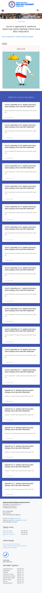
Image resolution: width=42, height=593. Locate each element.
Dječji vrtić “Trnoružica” (9, 534)
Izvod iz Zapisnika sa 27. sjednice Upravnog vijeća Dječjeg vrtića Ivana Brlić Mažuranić (20, 167)
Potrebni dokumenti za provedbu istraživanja (15, 546)
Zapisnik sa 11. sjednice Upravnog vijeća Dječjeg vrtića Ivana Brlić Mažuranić (19, 484)
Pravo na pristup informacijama (11, 544)
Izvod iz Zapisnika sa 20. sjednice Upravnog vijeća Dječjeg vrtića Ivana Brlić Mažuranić (20, 310)
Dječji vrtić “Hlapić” (8, 530)
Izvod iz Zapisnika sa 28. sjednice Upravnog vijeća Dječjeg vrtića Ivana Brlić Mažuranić (20, 146)
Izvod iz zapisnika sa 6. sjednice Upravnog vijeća (16, 36)
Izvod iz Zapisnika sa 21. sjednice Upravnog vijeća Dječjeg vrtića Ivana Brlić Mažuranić (20, 289)
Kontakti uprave (10, 565)
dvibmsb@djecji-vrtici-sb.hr (14, 518)
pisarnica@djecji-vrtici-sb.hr (19, 520)
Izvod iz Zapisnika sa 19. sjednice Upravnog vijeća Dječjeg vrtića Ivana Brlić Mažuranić (20, 330)
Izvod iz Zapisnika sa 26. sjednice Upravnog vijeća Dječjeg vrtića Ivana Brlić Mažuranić (20, 187)
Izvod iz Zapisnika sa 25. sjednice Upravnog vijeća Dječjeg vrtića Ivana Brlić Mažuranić (20, 208)
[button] (3, 10)
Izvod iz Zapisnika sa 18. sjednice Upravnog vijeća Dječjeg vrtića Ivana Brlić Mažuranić (20, 350)
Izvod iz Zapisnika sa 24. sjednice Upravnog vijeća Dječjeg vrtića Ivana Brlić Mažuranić (20, 228)
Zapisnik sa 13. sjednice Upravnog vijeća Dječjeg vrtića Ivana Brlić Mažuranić (19, 447)
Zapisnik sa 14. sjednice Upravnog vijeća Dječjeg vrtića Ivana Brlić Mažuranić (19, 428)
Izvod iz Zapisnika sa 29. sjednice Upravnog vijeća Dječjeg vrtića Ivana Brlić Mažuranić (20, 126)
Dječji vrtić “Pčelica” (8, 532)
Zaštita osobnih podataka (10, 547)
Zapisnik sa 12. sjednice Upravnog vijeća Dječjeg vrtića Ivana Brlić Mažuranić (19, 466)
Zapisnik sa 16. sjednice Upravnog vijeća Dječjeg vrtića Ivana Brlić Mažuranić (19, 391)
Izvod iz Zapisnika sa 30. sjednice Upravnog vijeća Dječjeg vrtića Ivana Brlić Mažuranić (20, 106)
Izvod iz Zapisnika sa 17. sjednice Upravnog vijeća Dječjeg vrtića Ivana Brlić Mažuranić (20, 371)
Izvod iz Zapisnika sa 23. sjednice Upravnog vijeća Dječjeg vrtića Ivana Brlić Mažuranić (20, 248)
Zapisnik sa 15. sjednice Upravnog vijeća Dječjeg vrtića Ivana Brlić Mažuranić (19, 410)
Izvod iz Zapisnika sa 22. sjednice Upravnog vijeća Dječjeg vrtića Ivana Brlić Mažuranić (20, 269)
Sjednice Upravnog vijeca (21, 97)
